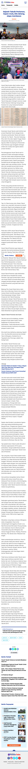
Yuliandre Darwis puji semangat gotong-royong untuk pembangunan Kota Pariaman (14, 631)
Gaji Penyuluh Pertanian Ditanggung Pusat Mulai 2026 (10, 724)
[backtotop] (14, 751)
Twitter (15, 759)
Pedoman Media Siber (19, 761)
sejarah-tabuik (13, 637)
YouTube (20, 759)
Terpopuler (9, 5)
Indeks (16, 5)
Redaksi (5, 761)
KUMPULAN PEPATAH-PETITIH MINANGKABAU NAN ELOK (10, 710)
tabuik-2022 (5, 640)
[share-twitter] (13, 649)
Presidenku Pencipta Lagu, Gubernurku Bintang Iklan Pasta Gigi (10, 717)
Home (3, 5)
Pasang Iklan (11, 761)
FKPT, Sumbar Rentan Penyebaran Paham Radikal (10, 739)
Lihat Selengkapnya (14, 745)
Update (19, 255)
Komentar (14, 652)
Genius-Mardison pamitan (8, 731)
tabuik (20, 637)
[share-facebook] (10, 649)
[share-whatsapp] (15, 649)
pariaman (5, 637)
